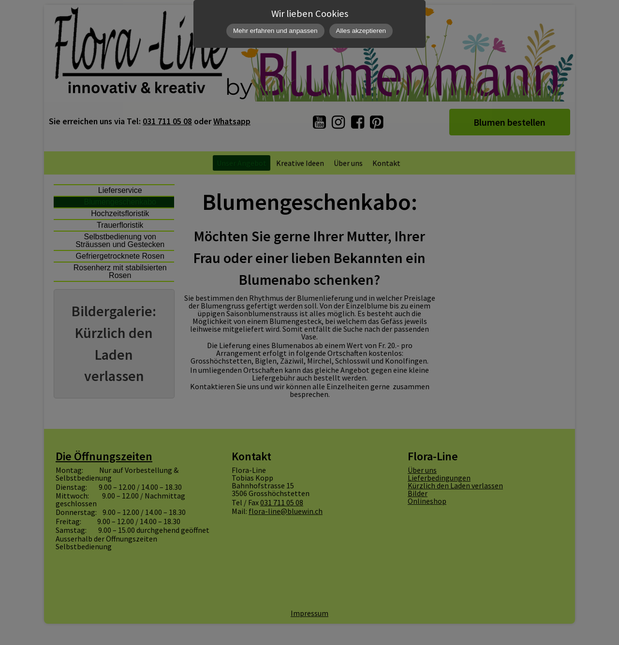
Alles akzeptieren (361, 30)
